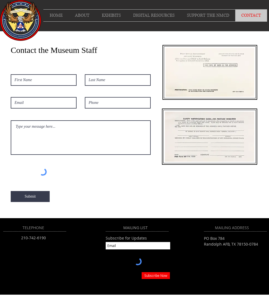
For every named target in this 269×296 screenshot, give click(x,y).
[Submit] (30, 196)
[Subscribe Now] (156, 275)
